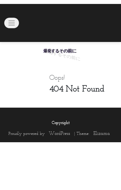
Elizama (101, 133)
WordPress (59, 133)
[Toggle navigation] (11, 23)
